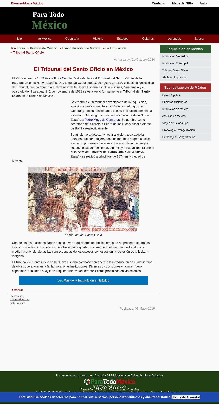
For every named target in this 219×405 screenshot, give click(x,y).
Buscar (199, 38)
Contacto (158, 3)
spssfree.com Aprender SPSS (96, 375)
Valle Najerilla (17, 303)
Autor (204, 3)
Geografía (72, 38)
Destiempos (16, 296)
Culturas (148, 38)
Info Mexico (43, 38)
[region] (39, 126)
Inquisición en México (175, 109)
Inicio (18, 38)
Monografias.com (19, 299)
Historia (98, 38)
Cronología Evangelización (178, 130)
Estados (122, 38)
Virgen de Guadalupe (175, 123)
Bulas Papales (171, 95)
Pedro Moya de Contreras (102, 119)
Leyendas (174, 38)
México (49, 24)
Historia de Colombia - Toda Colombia (140, 375)
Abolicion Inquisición (174, 77)
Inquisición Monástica (175, 56)
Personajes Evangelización (178, 137)
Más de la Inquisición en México (86, 280)
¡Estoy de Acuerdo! (186, 397)
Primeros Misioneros (174, 102)
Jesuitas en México (174, 116)
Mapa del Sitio (182, 3)
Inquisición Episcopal (175, 63)
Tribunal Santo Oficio (175, 70)
